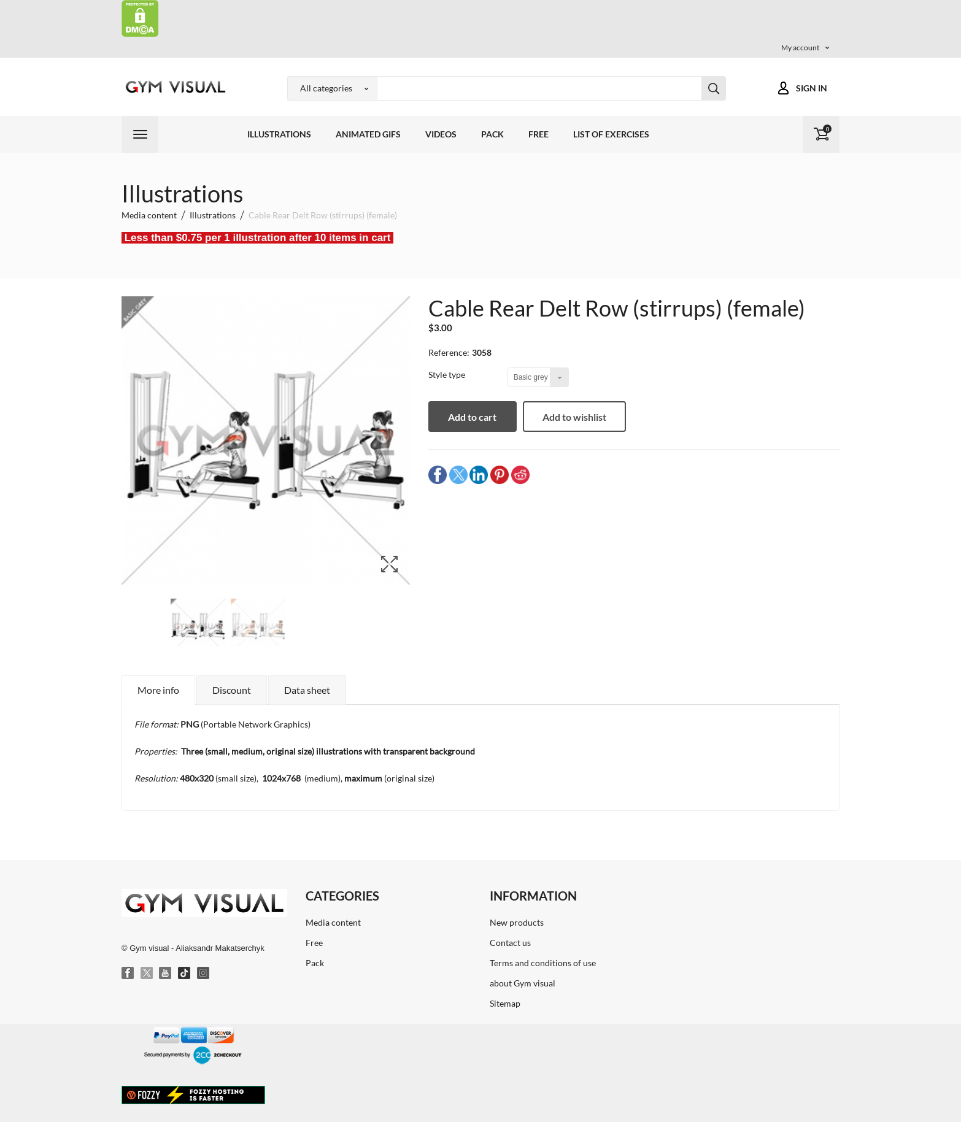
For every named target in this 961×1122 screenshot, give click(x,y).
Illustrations (279, 134)
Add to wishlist (584, 417)
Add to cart (477, 417)
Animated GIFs (368, 134)
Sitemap (505, 1003)
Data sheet (307, 690)
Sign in (811, 88)
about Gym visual (522, 983)
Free (538, 134)
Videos (441, 134)
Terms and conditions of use (543, 963)
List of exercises (611, 134)
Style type (447, 374)
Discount (231, 690)
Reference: (448, 352)
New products (517, 922)
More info (158, 690)
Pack (492, 134)
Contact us (510, 942)
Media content (333, 922)
